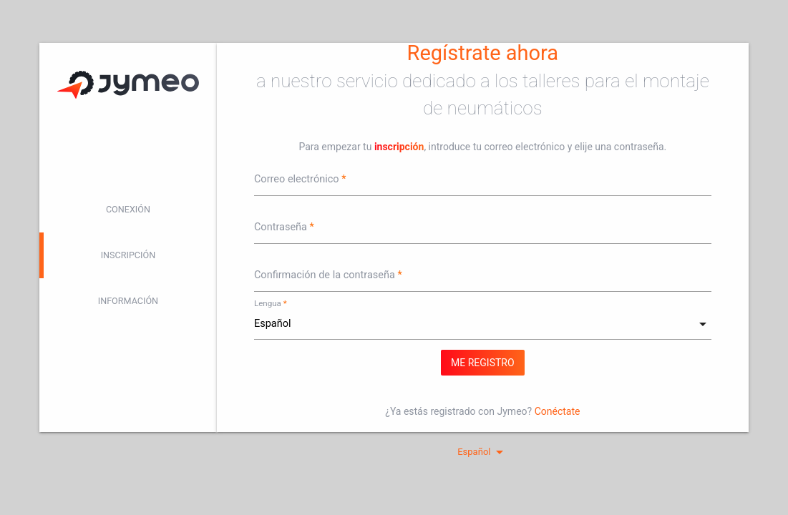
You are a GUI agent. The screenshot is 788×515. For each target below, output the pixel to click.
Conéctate (557, 411)
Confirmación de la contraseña (324, 275)
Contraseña (280, 227)
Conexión (128, 209)
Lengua (267, 303)
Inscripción (128, 255)
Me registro (483, 362)
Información (128, 300)
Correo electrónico (296, 179)
